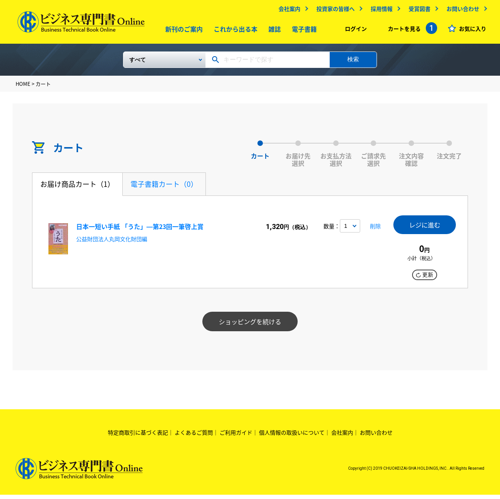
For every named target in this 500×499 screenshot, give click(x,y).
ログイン (354, 30)
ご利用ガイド (236, 437)
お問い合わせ (461, 10)
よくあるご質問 (194, 437)
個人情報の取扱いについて (292, 437)
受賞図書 (418, 10)
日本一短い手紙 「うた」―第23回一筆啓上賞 (140, 229)
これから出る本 (234, 31)
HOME (23, 87)
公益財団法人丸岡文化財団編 (111, 242)
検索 (353, 62)
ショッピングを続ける (250, 326)
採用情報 (380, 10)
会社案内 (287, 10)
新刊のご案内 (182, 31)
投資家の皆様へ (333, 10)
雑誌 (273, 31)
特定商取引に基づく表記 (138, 437)
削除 (374, 230)
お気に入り (470, 30)
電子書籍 (302, 31)
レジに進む (424, 228)
